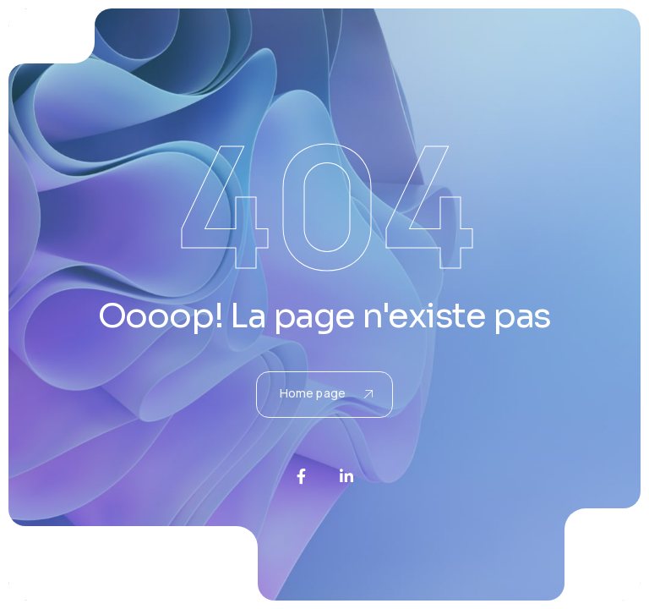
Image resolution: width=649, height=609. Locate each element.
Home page (326, 393)
